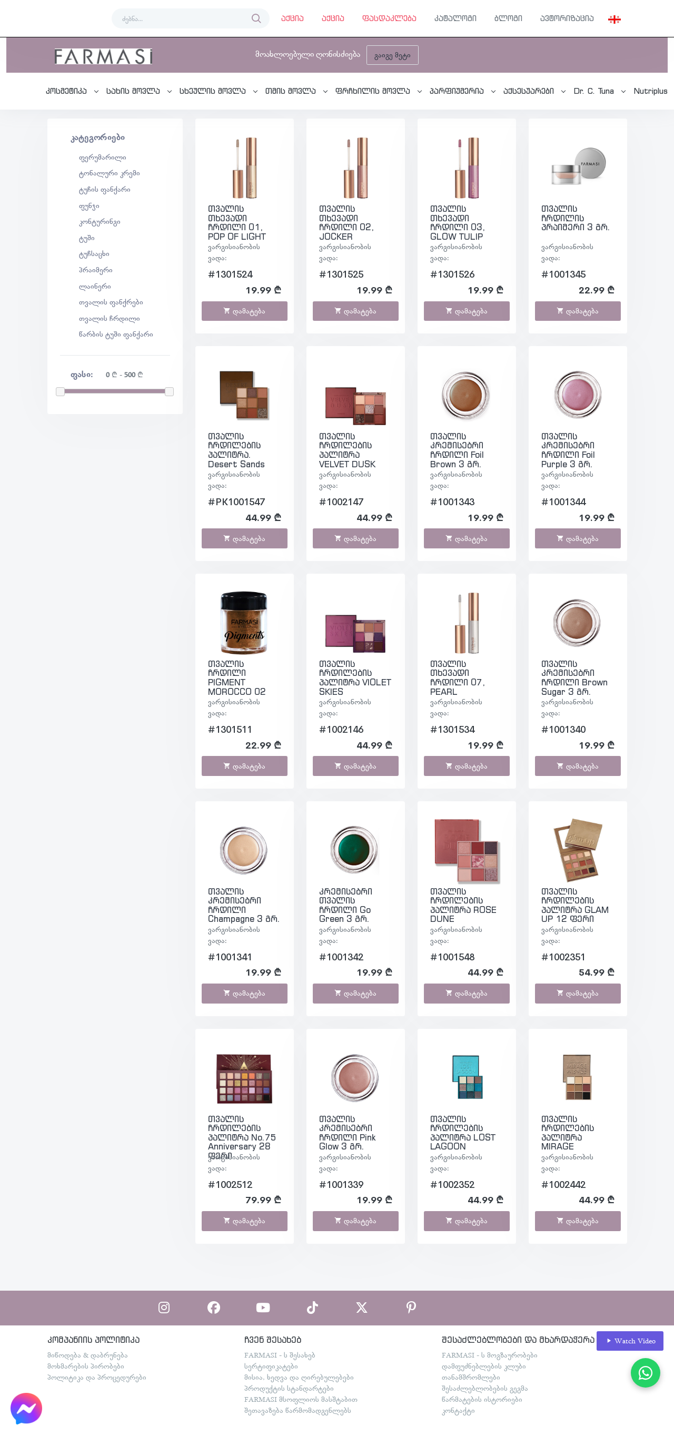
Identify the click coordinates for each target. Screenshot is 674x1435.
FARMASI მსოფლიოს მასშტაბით (301, 1399)
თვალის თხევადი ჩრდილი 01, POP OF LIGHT (237, 222)
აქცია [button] (292, 18)
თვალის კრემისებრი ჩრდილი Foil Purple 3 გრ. (568, 450)
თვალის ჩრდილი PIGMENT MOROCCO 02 (237, 677)
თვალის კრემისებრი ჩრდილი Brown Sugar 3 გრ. (574, 677)
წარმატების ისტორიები (482, 1399)
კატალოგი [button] (455, 18)
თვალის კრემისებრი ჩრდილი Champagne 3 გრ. (244, 905)
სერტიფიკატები (271, 1366)
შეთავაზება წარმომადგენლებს (297, 1410)
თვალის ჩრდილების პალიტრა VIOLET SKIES (355, 677)
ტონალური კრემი (109, 173)
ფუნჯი (89, 205)
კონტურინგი (100, 221)
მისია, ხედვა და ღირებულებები (299, 1377)
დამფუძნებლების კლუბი (484, 1366)
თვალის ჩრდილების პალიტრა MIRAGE (567, 1133)
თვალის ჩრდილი (109, 318)
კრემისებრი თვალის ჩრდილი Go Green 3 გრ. (345, 905)
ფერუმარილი (102, 157)
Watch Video (630, 1340)
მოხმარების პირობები (85, 1366)
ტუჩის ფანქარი (105, 189)
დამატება (244, 311)
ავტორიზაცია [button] (567, 18)
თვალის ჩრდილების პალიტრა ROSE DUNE (463, 905)
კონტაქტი (458, 1410)
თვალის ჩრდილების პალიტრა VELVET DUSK (347, 450)
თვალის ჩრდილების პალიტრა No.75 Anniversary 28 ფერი (242, 1137)
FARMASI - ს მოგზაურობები (490, 1355)
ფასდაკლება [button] (389, 18)
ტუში (87, 237)
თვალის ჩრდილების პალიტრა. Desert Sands (236, 450)
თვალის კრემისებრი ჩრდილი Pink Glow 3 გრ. (347, 1133)
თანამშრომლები (471, 1377)
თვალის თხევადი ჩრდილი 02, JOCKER (346, 222)
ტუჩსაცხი (94, 253)
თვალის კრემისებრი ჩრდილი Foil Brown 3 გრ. (457, 450)
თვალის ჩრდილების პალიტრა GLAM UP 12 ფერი (575, 905)
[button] (614, 18)
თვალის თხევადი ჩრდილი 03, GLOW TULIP (457, 222)
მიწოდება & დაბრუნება (87, 1355)
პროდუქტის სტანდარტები (289, 1388)
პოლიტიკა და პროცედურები (96, 1377)
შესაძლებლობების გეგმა (485, 1388)
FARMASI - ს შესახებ (279, 1355)
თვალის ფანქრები (111, 302)
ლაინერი (95, 286)
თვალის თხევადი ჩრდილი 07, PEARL (457, 677)
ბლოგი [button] (508, 18)
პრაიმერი (96, 269)
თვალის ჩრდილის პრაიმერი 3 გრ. (575, 217)
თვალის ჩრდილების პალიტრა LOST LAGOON (462, 1133)
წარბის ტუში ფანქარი (116, 334)
